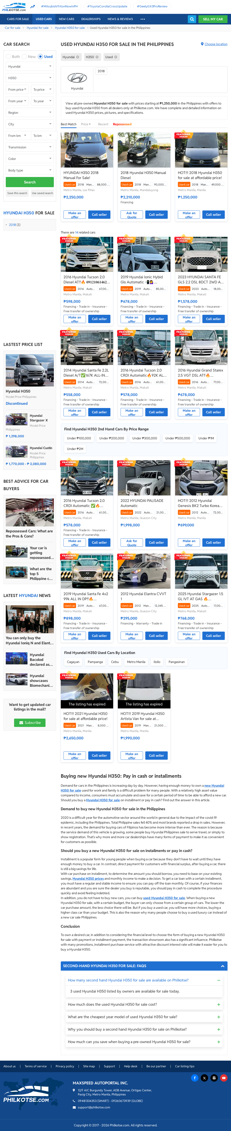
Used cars (44, 19)
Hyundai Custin (41, 448)
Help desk (130, 1066)
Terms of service (36, 1066)
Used (48, 56)
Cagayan (73, 662)
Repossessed (122, 124)
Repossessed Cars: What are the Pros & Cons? (29, 534)
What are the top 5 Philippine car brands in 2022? (41, 574)
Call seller (99, 215)
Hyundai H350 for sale (70, 28)
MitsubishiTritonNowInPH (61, 6)
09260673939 (121, 1101)
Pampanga (95, 662)
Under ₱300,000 (144, 438)
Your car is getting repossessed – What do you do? (42, 553)
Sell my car (213, 19)
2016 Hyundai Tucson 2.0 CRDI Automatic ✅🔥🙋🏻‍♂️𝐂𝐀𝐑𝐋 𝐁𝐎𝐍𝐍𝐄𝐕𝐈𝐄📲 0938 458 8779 (84, 503)
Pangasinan (177, 662)
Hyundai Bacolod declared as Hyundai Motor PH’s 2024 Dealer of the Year (40, 659)
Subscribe (30, 722)
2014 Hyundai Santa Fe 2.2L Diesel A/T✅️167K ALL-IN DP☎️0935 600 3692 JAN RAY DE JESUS (86, 373)
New (32, 56)
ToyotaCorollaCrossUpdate (108, 6)
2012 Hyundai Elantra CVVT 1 (143, 596)
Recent (103, 124)
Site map (89, 1066)
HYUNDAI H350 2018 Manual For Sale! (81, 175)
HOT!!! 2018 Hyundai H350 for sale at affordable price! (200, 175)
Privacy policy (65, 1066)
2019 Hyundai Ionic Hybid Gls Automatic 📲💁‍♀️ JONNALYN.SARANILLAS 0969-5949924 (142, 280)
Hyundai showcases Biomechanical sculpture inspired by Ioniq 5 (41, 680)
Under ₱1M (206, 438)
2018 (12, 225)
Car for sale (12, 28)
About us (9, 1066)
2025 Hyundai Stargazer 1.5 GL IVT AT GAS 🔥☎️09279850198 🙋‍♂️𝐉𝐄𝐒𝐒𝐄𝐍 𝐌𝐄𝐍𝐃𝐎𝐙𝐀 (201, 596)
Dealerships (91, 19)
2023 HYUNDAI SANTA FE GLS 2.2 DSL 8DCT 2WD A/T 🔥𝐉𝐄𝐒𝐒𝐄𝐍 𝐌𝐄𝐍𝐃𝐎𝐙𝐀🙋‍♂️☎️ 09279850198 (201, 280)
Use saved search (42, 193)
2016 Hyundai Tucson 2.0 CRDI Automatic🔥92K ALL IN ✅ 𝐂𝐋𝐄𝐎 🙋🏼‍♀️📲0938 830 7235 (143, 373)
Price (87, 124)
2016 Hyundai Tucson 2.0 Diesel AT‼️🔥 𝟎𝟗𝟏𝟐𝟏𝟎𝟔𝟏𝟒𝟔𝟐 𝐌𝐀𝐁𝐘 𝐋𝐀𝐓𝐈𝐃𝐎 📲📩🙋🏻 (85, 280)
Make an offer (74, 215)
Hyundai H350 (18, 391)
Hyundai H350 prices (88, 878)
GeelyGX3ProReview (153, 6)
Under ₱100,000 (79, 438)
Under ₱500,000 (177, 438)
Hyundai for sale (38, 28)
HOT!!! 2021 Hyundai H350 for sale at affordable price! (85, 716)
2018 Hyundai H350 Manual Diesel (143, 175)
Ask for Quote (131, 215)
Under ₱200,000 (111, 438)
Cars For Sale (18, 19)
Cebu (115, 662)
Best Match (68, 124)
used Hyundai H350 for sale (164, 898)
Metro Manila (136, 662)
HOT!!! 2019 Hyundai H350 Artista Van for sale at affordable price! (142, 716)
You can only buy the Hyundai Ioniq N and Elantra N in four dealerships (29, 641)
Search (30, 182)
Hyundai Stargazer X (39, 418)
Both (16, 56)
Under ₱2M (75, 449)
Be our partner (156, 1066)
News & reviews (120, 19)
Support (109, 1066)
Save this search (17, 193)
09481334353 (87, 1101)
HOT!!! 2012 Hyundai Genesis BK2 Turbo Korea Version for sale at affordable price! (198, 503)
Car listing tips (185, 1066)
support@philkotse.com (94, 1107)
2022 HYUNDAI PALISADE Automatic (142, 503)
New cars (66, 19)
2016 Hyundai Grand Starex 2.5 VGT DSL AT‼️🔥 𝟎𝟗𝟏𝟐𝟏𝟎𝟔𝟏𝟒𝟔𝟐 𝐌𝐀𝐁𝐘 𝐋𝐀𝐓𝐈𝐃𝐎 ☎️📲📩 (200, 373)
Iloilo (157, 662)
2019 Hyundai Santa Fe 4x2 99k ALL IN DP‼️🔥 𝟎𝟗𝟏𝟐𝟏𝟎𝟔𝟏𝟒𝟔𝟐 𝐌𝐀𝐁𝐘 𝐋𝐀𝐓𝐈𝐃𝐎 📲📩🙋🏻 (86, 596)
